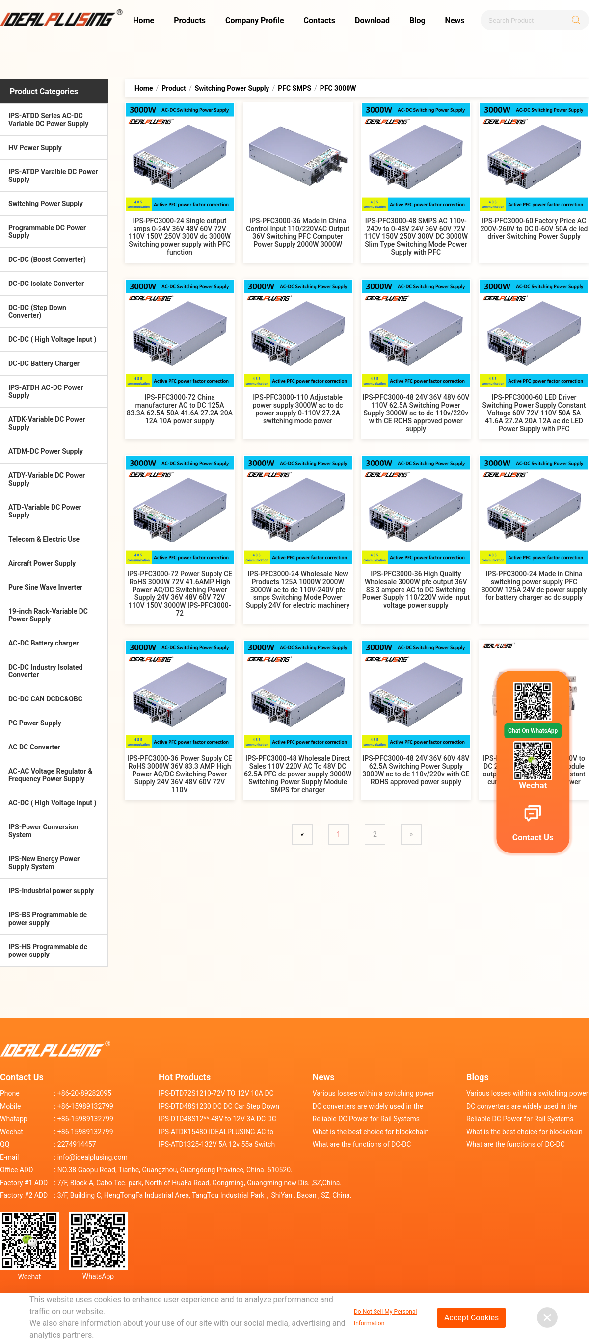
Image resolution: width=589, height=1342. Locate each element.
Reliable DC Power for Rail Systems (366, 1119)
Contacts (319, 20)
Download (372, 20)
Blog (417, 20)
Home (143, 20)
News (455, 20)
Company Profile (254, 20)
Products (190, 20)
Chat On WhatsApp (533, 730)
